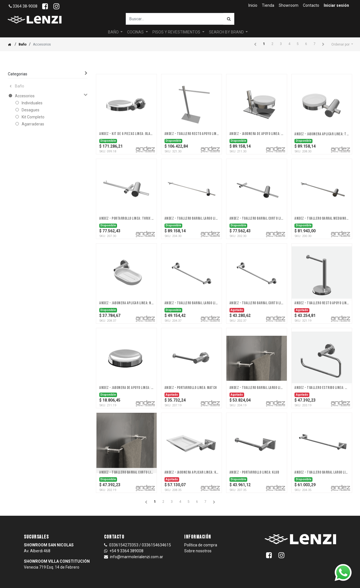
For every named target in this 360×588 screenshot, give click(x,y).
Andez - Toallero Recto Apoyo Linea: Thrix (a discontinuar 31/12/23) (192, 134)
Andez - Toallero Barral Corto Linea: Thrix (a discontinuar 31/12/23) (257, 218)
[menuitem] (253, 5)
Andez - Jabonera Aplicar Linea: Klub (192, 472)
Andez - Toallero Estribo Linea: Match (321, 388)
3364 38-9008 (23, 6)
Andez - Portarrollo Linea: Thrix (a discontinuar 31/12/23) (126, 218)
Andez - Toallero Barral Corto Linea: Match (126, 472)
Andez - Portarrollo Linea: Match (191, 388)
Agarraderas (33, 124)
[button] (342, 44)
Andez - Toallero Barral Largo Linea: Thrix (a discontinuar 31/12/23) (192, 218)
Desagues (30, 110)
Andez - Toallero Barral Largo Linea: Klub (321, 472)
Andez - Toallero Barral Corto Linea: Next (257, 303)
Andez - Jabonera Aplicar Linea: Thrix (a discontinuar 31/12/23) (321, 134)
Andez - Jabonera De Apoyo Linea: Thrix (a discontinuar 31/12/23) (257, 134)
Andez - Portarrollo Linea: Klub (254, 472)
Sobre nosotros (198, 551)
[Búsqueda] (228, 19)
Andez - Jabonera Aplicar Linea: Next (126, 303)
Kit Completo (33, 117)
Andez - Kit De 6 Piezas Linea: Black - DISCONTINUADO (126, 134)
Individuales (32, 103)
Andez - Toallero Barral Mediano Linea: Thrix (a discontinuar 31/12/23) (321, 218)
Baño (23, 44)
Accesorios (25, 96)
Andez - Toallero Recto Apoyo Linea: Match (321, 303)
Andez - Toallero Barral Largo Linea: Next (192, 303)
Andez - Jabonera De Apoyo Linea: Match (126, 388)
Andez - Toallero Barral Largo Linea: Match (257, 388)
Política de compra (200, 545)
